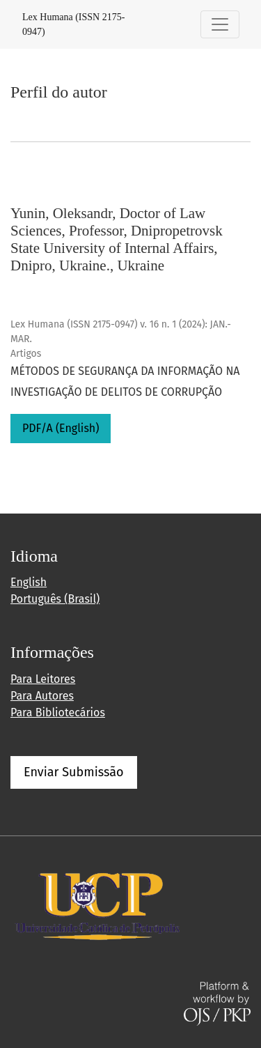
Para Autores (42, 695)
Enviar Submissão (74, 772)
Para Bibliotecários (57, 712)
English (28, 582)
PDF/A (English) (60, 428)
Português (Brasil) (55, 599)
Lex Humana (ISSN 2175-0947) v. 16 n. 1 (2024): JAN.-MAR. (120, 331)
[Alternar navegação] (219, 24)
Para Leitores (42, 679)
